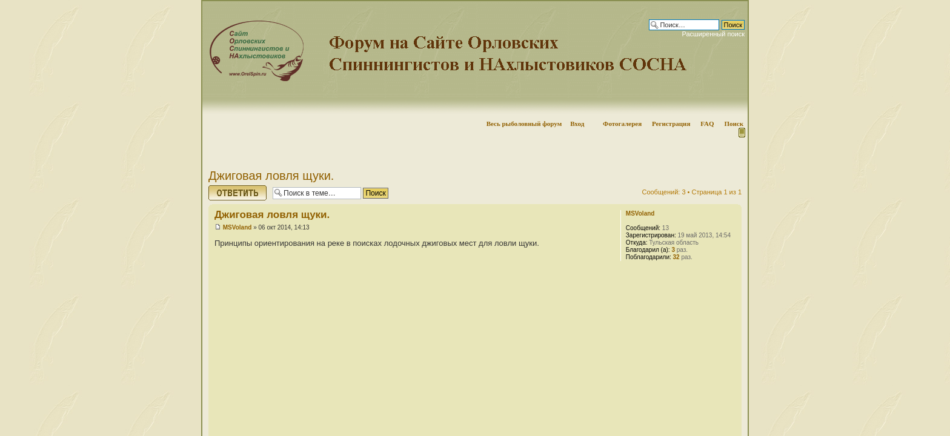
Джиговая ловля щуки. (271, 175)
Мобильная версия (741, 132)
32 (676, 257)
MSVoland (237, 227)
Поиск (733, 123)
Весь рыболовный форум (524, 123)
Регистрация (671, 123)
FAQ (707, 123)
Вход (577, 123)
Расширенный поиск (713, 34)
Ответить (237, 192)
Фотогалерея (622, 123)
